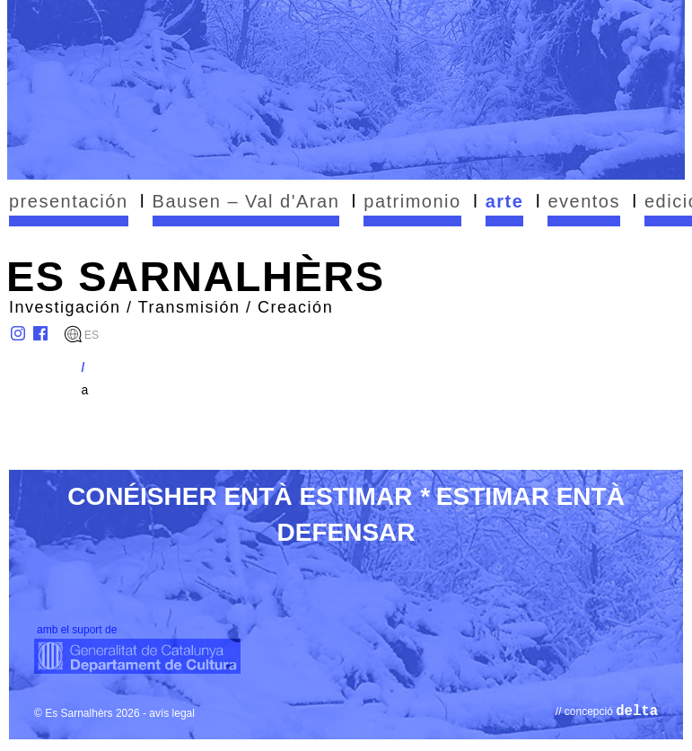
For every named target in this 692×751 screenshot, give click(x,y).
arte (505, 201)
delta (637, 711)
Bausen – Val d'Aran (246, 201)
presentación (68, 201)
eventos (583, 201)
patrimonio (412, 201)
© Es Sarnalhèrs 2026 (87, 713)
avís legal (172, 713)
